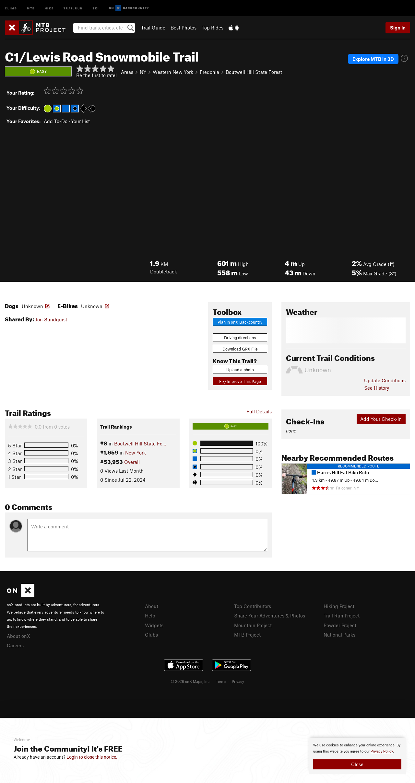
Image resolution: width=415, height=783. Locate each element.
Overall (132, 462)
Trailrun (73, 8)
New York (135, 452)
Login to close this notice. (91, 757)
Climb (11, 8)
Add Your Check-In (381, 419)
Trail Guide (153, 27)
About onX (18, 636)
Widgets (154, 625)
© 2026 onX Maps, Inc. (190, 681)
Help (150, 615)
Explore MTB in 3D (373, 59)
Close (357, 764)
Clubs (151, 635)
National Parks (339, 635)
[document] (357, 755)
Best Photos (183, 27)
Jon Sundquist (51, 319)
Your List (80, 121)
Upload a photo (240, 369)
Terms (221, 681)
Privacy (238, 681)
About (151, 606)
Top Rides (212, 27)
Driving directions (240, 337)
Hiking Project (339, 606)
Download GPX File (240, 348)
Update (385, 380)
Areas (127, 72)
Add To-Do (55, 121)
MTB (31, 8)
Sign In (398, 27)
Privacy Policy (382, 751)
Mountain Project (253, 625)
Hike (49, 8)
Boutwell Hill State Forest (254, 72)
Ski (95, 8)
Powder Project (340, 625)
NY (143, 72)
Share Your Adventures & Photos (269, 615)
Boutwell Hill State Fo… (140, 443)
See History (376, 388)
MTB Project (247, 635)
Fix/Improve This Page (240, 381)
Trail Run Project (342, 615)
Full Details (259, 411)
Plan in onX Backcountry (240, 322)
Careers (15, 645)
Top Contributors (252, 606)
